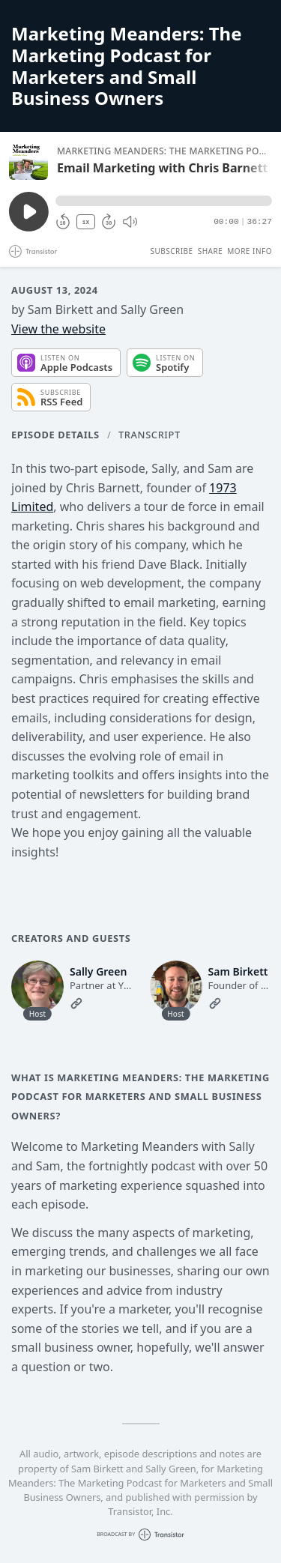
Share (210, 251)
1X (86, 222)
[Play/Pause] (28, 160)
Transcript (149, 434)
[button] (163, 201)
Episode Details (55, 434)
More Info (249, 251)
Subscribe (171, 251)
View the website (58, 329)
